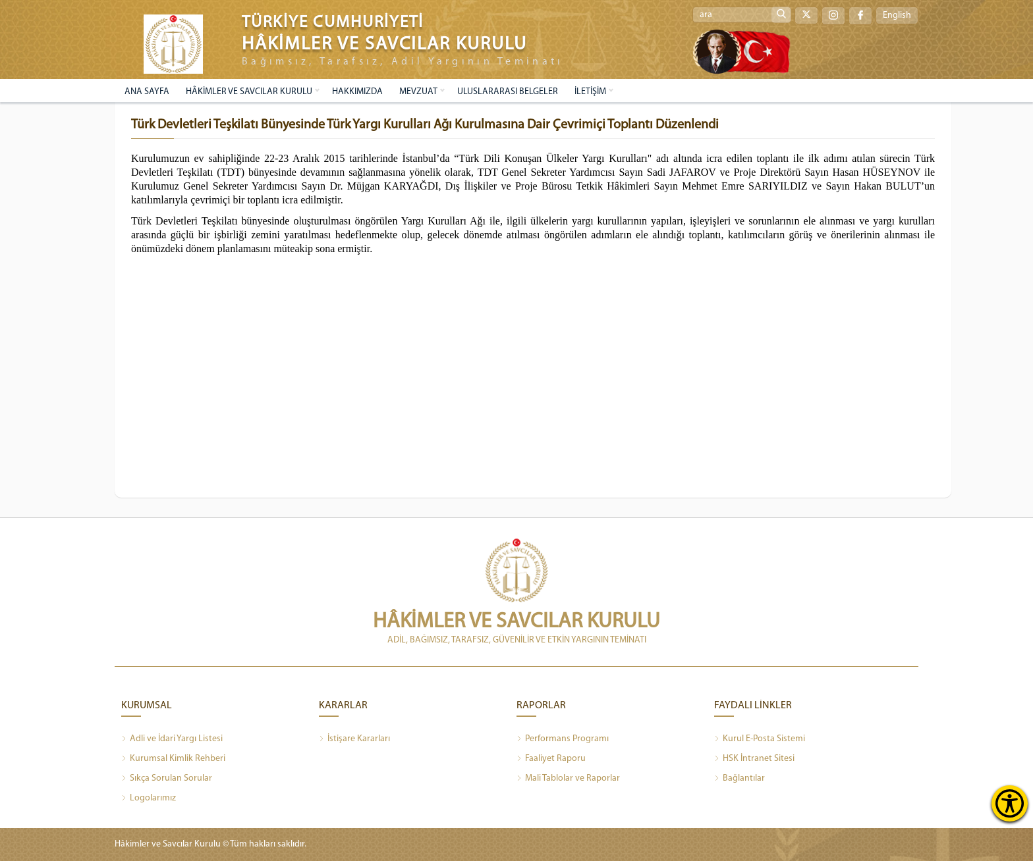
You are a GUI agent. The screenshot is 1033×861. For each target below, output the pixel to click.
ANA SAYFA (147, 92)
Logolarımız (148, 798)
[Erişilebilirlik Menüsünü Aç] (1009, 803)
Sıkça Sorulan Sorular (166, 779)
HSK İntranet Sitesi (754, 759)
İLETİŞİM (590, 92)
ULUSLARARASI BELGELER (507, 92)
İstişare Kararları (354, 739)
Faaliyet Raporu (551, 759)
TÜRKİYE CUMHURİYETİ (333, 22)
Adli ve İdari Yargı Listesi (172, 739)
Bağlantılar (739, 779)
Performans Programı (562, 739)
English (897, 15)
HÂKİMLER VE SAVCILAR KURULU (249, 92)
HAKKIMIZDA (357, 92)
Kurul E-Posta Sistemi (759, 739)
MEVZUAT (418, 92)
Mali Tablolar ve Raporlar (568, 779)
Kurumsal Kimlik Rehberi (173, 759)
